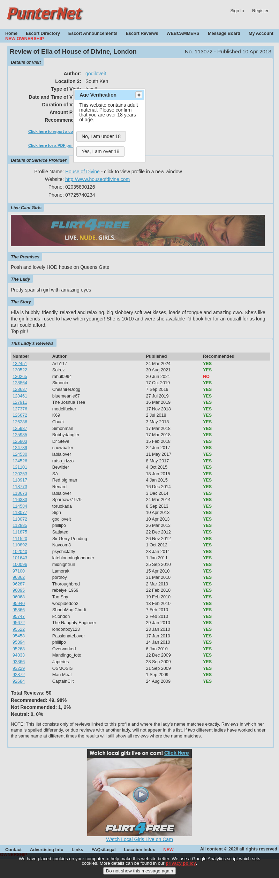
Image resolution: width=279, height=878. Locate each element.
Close (138, 95)
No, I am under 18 (101, 136)
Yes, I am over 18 (100, 151)
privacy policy (181, 867)
